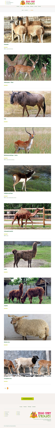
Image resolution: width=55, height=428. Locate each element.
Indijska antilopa (8, 193)
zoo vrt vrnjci (11, 48)
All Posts (26, 10)
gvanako (7, 48)
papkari (15, 197)
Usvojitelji (6, 414)
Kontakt (18, 414)
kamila (7, 235)
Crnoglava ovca (8, 378)
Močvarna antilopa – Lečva (10, 155)
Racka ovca (7, 342)
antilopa (7, 159)
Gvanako (6, 44)
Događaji (6, 413)
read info (5, 47)
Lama (5, 269)
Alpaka (6, 305)
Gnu (5, 118)
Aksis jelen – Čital (8, 82)
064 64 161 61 (49, 420)
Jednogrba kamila (8, 231)
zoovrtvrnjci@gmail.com (9, 2)
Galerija (18, 413)
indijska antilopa (11, 197)
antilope (7, 197)
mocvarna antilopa (11, 159)
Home (22, 10)
